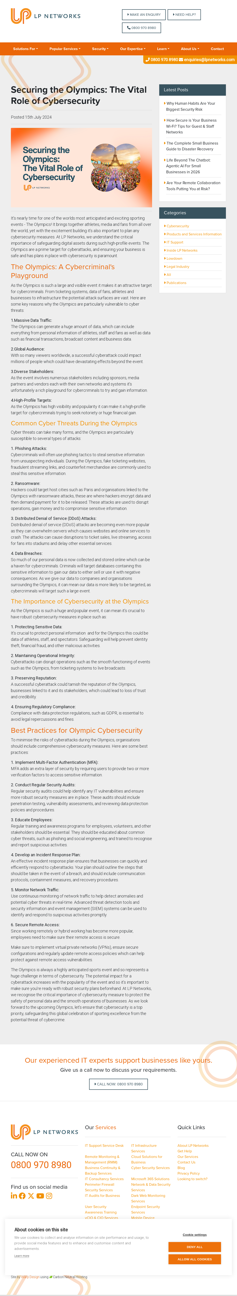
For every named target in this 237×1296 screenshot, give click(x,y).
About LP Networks (193, 1145)
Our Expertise (131, 49)
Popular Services (64, 49)
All (167, 274)
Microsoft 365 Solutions (150, 1179)
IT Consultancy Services (104, 1179)
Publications (175, 283)
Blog (181, 1168)
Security (99, 49)
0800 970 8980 (141, 28)
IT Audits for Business (102, 1195)
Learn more (21, 1256)
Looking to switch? (192, 1179)
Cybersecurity (176, 226)
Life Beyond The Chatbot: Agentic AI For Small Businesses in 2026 (188, 166)
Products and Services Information (193, 234)
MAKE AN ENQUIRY (144, 15)
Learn (162, 49)
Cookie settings (195, 1234)
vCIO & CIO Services (101, 1218)
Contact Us (186, 1162)
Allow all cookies (195, 1259)
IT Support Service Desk (104, 1145)
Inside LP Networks (180, 250)
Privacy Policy (189, 1173)
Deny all (195, 1247)
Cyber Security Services (150, 1168)
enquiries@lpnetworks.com (206, 59)
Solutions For (24, 49)
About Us (188, 49)
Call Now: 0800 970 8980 (118, 1084)
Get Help (185, 1151)
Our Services (188, 1156)
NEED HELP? (184, 15)
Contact (217, 49)
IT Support (173, 242)
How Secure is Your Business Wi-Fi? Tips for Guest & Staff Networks (191, 126)
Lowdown (173, 258)
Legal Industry (176, 266)
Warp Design (30, 1277)
